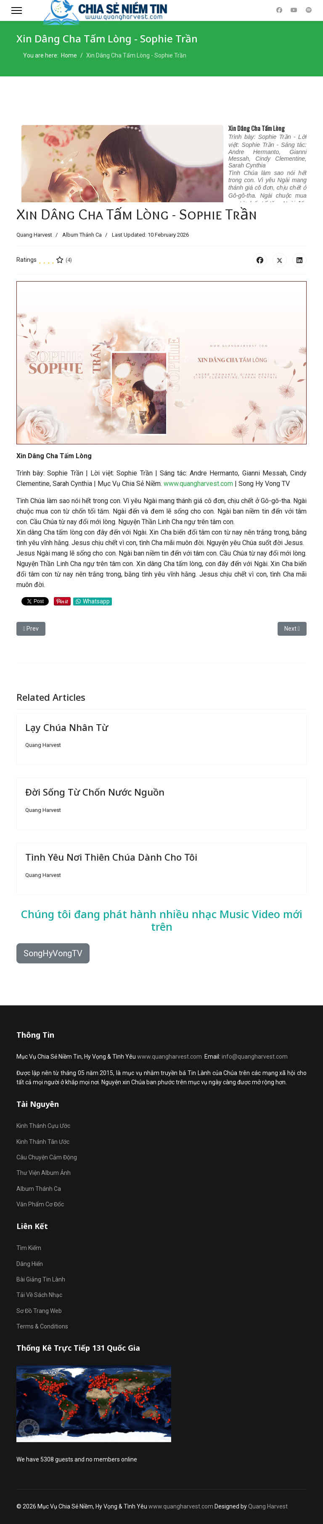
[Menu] (16, 10)
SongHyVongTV (53, 953)
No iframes (161, 160)
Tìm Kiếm (28, 1248)
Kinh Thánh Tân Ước (42, 1141)
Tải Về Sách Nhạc (39, 1295)
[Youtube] (294, 10)
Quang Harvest (268, 1506)
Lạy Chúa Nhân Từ (66, 727)
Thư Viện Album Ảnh (43, 1172)
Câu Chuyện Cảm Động (46, 1157)
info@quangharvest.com (255, 1056)
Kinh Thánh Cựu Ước (43, 1125)
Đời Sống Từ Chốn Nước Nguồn (94, 791)
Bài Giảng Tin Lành (40, 1279)
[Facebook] (279, 10)
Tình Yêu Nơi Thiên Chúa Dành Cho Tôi (111, 857)
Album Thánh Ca (82, 235)
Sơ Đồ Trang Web (39, 1310)
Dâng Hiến (29, 1263)
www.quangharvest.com (198, 484)
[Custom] (309, 10)
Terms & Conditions (42, 1326)
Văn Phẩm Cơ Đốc (40, 1204)
